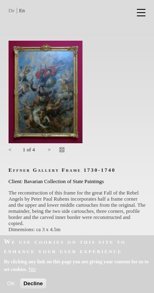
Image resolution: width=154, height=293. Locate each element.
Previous (13, 151)
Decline (33, 286)
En (22, 10)
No (32, 272)
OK (11, 286)
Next (49, 151)
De (12, 10)
